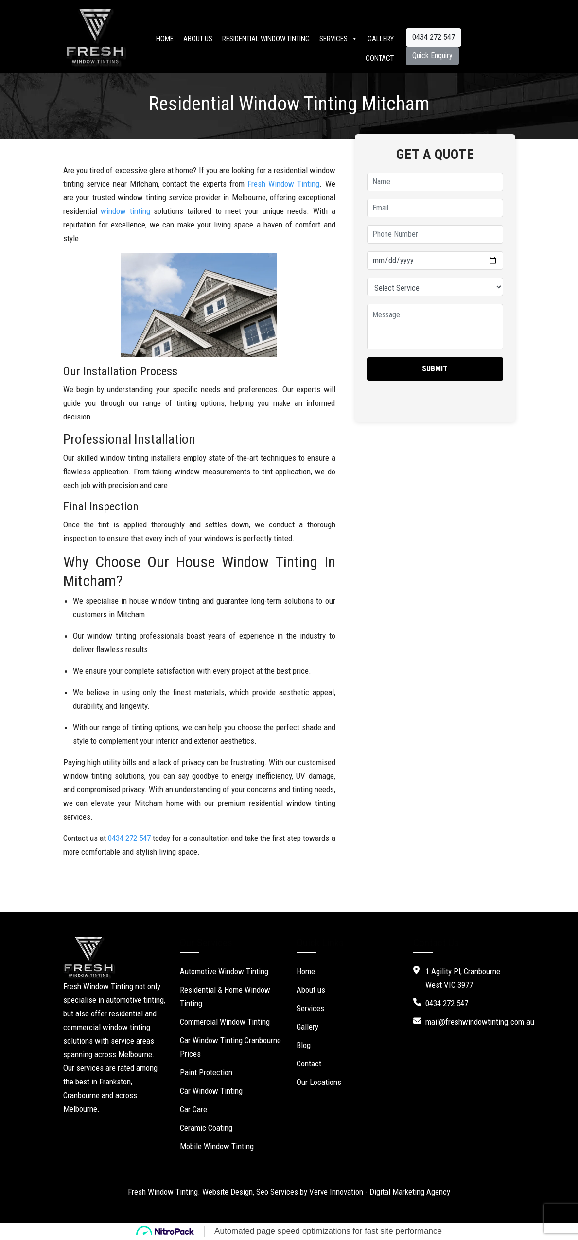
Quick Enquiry (432, 55)
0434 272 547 (433, 37)
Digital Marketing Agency (409, 1192)
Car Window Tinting (211, 1091)
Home (165, 39)
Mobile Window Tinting (217, 1146)
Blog (304, 1045)
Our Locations (319, 1082)
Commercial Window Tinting (225, 1022)
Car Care (193, 1109)
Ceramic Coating (206, 1128)
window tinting (125, 211)
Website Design (227, 1192)
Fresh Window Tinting (283, 184)
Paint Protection (206, 1072)
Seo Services (277, 1192)
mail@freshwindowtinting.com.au (479, 1022)
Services (338, 39)
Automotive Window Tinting (224, 971)
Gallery (381, 39)
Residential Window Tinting (266, 39)
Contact (380, 58)
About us (197, 39)
